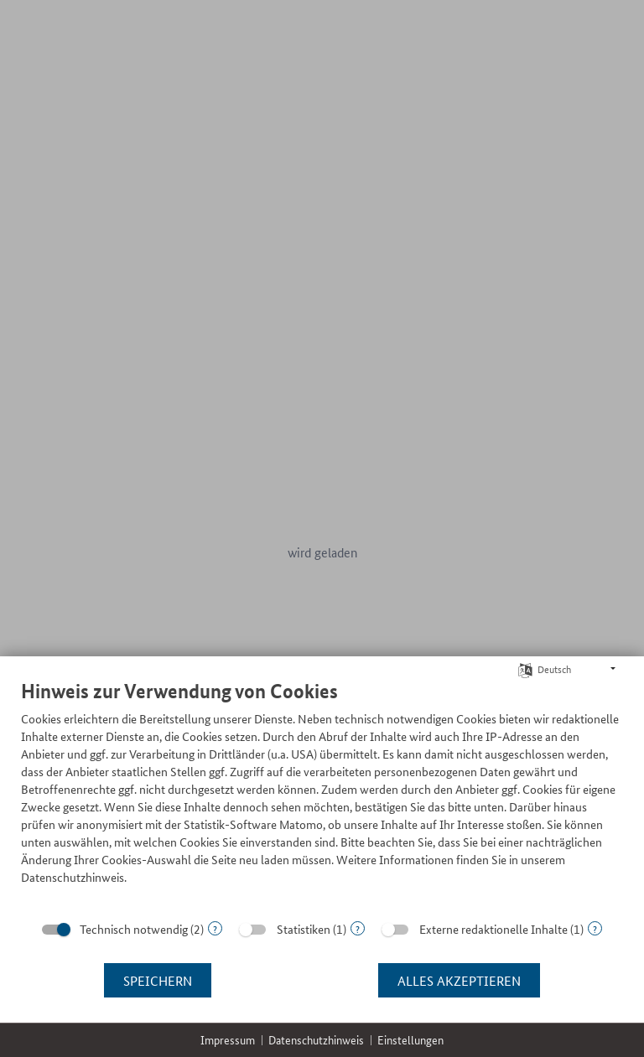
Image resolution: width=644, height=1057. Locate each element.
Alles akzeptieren (459, 980)
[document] (322, 794)
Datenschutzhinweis (316, 1040)
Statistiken (303, 928)
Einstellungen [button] (410, 1040)
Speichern (157, 980)
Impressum (227, 1040)
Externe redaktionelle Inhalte (493, 928)
